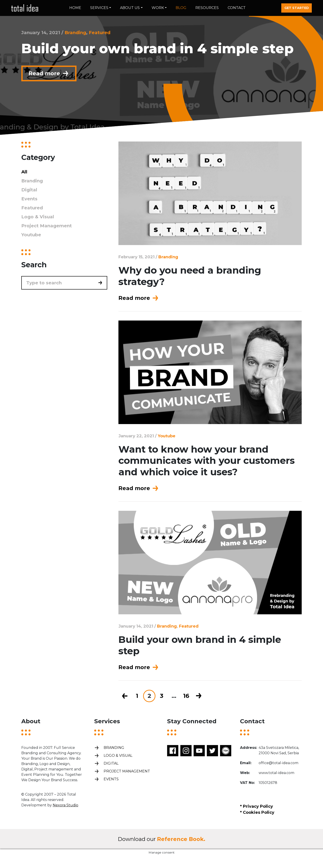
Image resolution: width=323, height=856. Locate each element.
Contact (237, 8)
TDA (225, 750)
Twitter (212, 750)
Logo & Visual (37, 216)
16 (186, 695)
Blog (181, 8)
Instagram (186, 750)
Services (99, 8)
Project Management (46, 225)
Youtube (166, 436)
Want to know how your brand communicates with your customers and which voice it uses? (206, 460)
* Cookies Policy (257, 812)
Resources (207, 8)
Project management (122, 771)
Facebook (172, 750)
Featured (99, 32)
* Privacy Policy (256, 806)
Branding (75, 32)
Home (75, 8)
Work (158, 8)
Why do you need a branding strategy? (189, 275)
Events (29, 198)
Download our (161, 839)
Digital (29, 189)
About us (130, 8)
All (24, 172)
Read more (48, 73)
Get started (296, 8)
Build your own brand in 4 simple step (199, 645)
